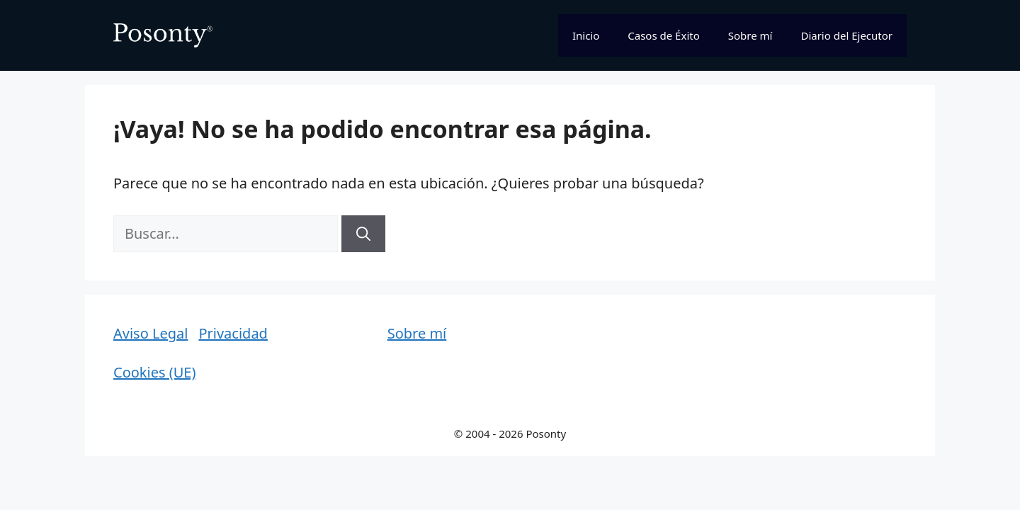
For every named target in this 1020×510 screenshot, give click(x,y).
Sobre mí (750, 35)
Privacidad (232, 333)
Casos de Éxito (663, 35)
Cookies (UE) (154, 372)
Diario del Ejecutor (846, 35)
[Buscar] (363, 233)
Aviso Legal (150, 333)
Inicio (585, 35)
